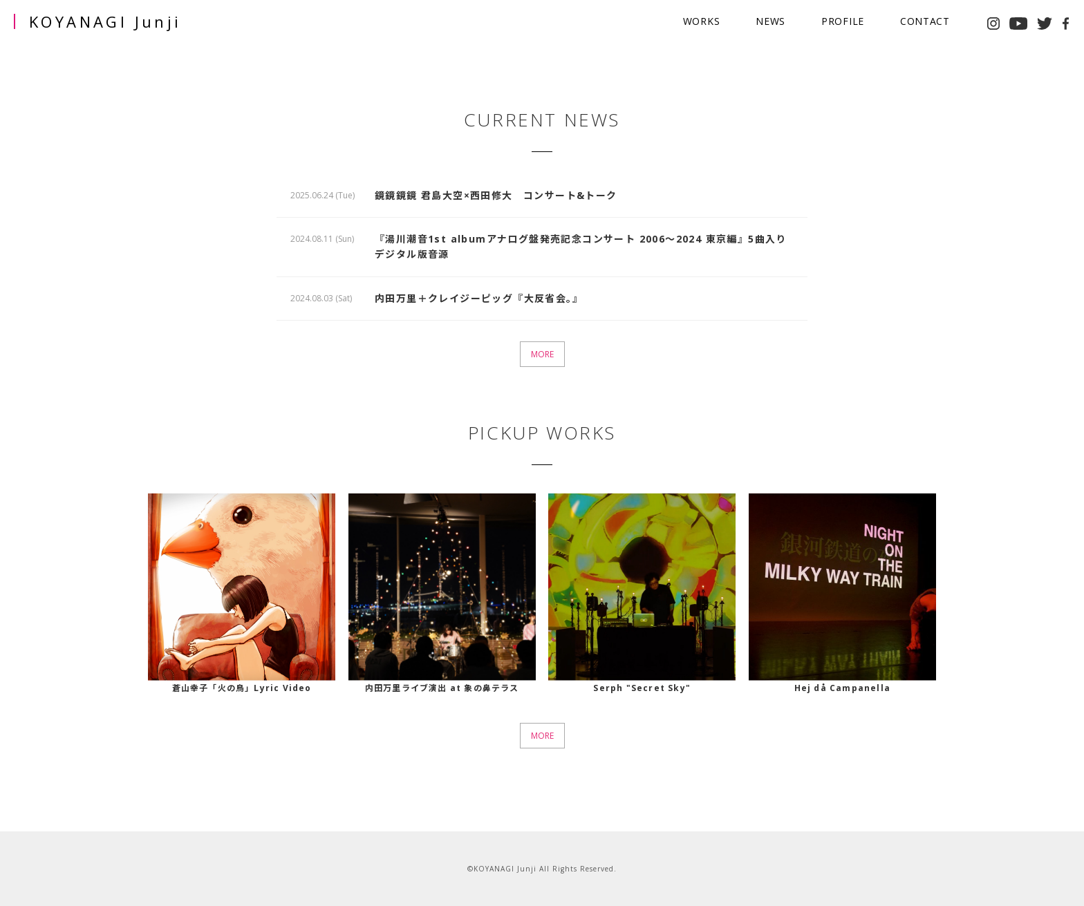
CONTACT (925, 21)
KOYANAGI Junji (105, 21)
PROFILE (842, 21)
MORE (542, 354)
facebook (1066, 23)
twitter (1044, 23)
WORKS (701, 21)
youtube (1018, 23)
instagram (993, 23)
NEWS (770, 21)
